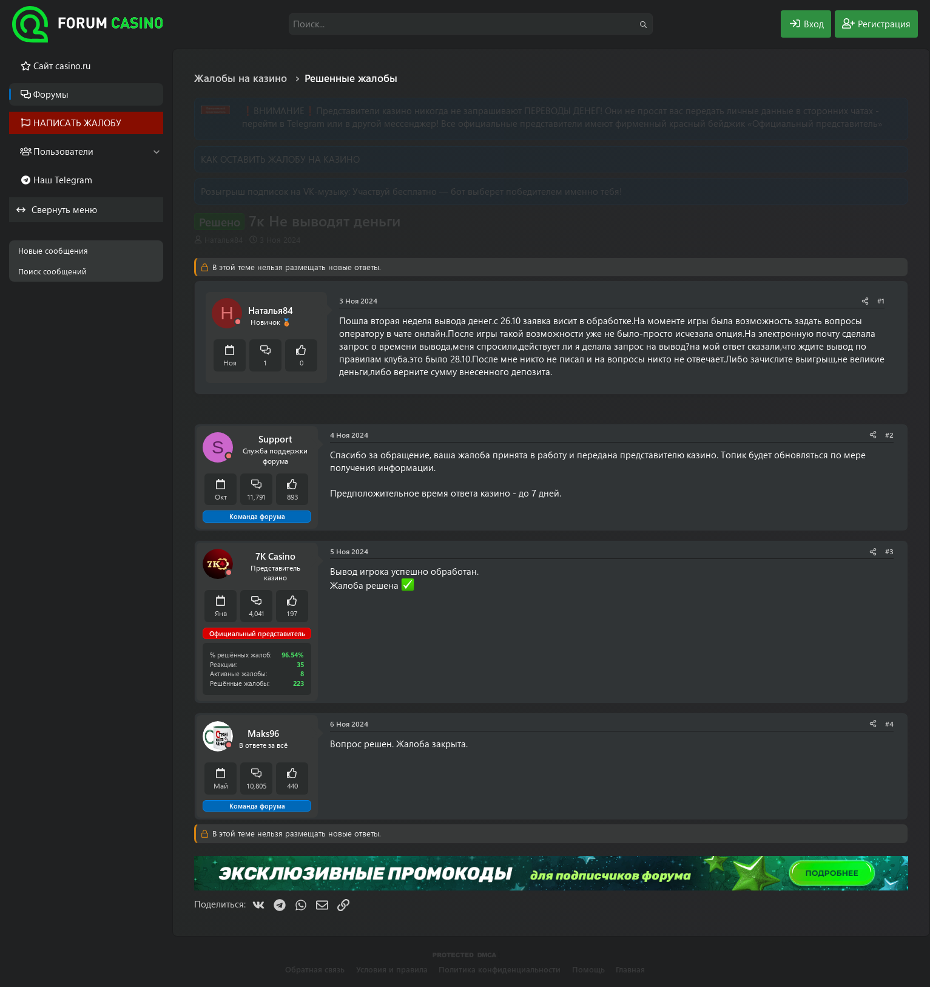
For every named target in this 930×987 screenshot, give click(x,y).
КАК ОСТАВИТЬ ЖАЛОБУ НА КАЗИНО (280, 159)
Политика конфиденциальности (500, 969)
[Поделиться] (865, 301)
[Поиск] (471, 24)
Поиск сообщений (52, 271)
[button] (156, 151)
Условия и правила (392, 969)
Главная (630, 969)
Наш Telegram (62, 180)
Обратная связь (315, 969)
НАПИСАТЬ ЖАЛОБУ (77, 123)
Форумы (51, 94)
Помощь (588, 969)
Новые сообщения (53, 250)
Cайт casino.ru (61, 65)
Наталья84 (223, 239)
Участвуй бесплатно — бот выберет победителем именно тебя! (487, 191)
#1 (881, 300)
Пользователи (63, 151)
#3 (889, 551)
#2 (889, 434)
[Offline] (238, 322)
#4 (889, 723)
